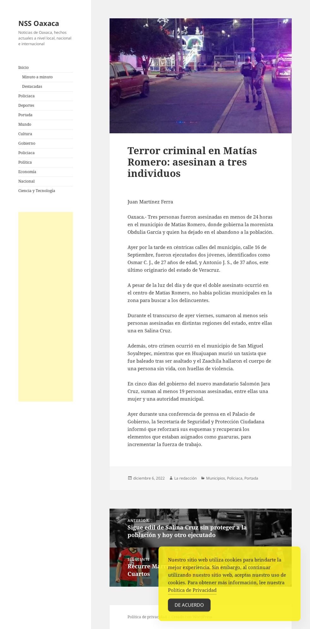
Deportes (26, 105)
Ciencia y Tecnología (36, 190)
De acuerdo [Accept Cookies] (189, 606)
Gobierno (26, 143)
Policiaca (26, 96)
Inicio (23, 67)
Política (25, 162)
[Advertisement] (45, 307)
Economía (27, 171)
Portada (25, 115)
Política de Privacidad (192, 592)
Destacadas (32, 86)
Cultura (25, 133)
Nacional (26, 181)
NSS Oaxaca (38, 23)
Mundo (24, 124)
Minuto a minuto (37, 77)
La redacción (185, 478)
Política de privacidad (147, 617)
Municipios (215, 478)
